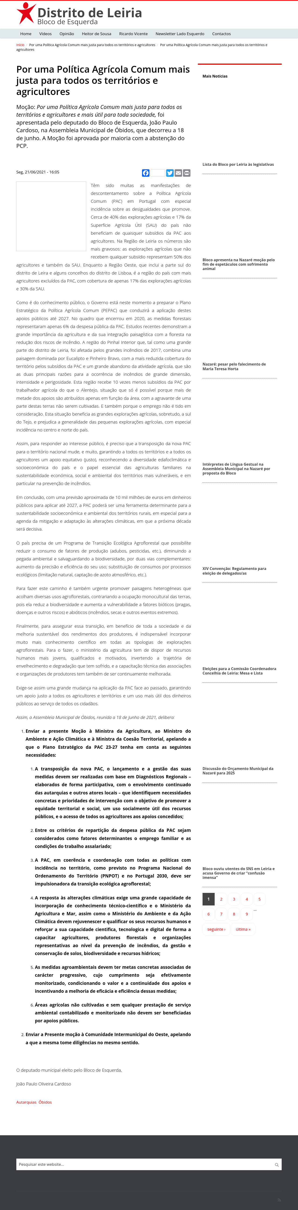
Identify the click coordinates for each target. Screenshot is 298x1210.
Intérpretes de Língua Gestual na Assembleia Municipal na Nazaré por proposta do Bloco (236, 469)
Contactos (221, 33)
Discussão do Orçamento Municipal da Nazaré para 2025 (238, 771)
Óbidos (45, 1102)
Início (20, 45)
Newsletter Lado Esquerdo (180, 33)
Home (25, 33)
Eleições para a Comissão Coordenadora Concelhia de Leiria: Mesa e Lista (239, 671)
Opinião (67, 33)
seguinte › (216, 929)
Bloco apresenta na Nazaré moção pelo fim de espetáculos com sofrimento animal (239, 264)
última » (243, 929)
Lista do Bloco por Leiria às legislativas (238, 164)
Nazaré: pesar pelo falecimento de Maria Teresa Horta (234, 366)
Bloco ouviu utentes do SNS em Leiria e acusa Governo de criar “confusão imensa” (239, 873)
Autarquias (26, 1102)
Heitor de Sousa (96, 33)
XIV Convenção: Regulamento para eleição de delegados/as (234, 571)
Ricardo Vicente (133, 33)
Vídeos (45, 33)
